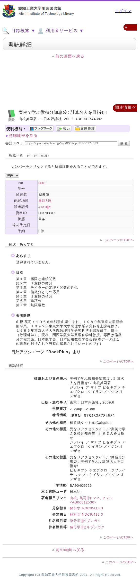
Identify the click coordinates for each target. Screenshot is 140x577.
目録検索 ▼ (18, 30)
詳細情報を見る (23, 135)
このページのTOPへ (118, 240)
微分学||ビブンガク (85, 521)
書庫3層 (45, 201)
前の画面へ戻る (69, 56)
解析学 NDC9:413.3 (86, 514)
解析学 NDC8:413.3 (86, 508)
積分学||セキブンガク (87, 527)
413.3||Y (44, 207)
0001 (42, 183)
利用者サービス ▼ (60, 30)
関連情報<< (126, 107)
